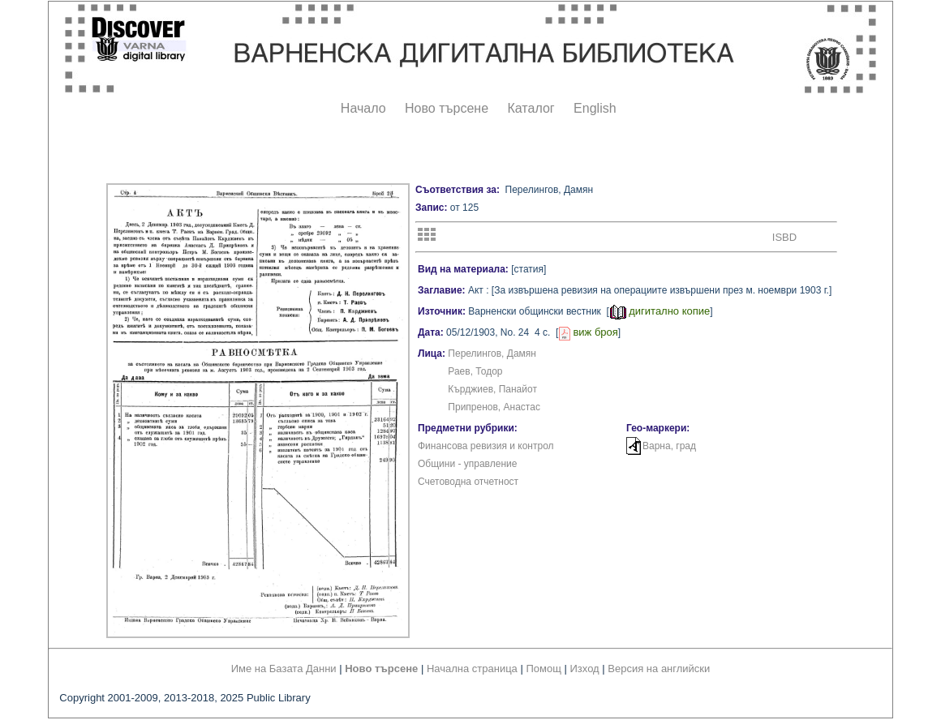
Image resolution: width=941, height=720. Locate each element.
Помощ (543, 668)
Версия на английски (659, 668)
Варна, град (669, 446)
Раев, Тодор (475, 371)
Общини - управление (467, 463)
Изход (584, 668)
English (595, 108)
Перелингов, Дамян (492, 353)
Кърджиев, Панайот (492, 389)
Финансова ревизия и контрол (486, 446)
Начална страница (472, 668)
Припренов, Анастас (494, 407)
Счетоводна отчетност (468, 481)
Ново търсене (446, 108)
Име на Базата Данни (284, 668)
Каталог (530, 108)
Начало (363, 108)
